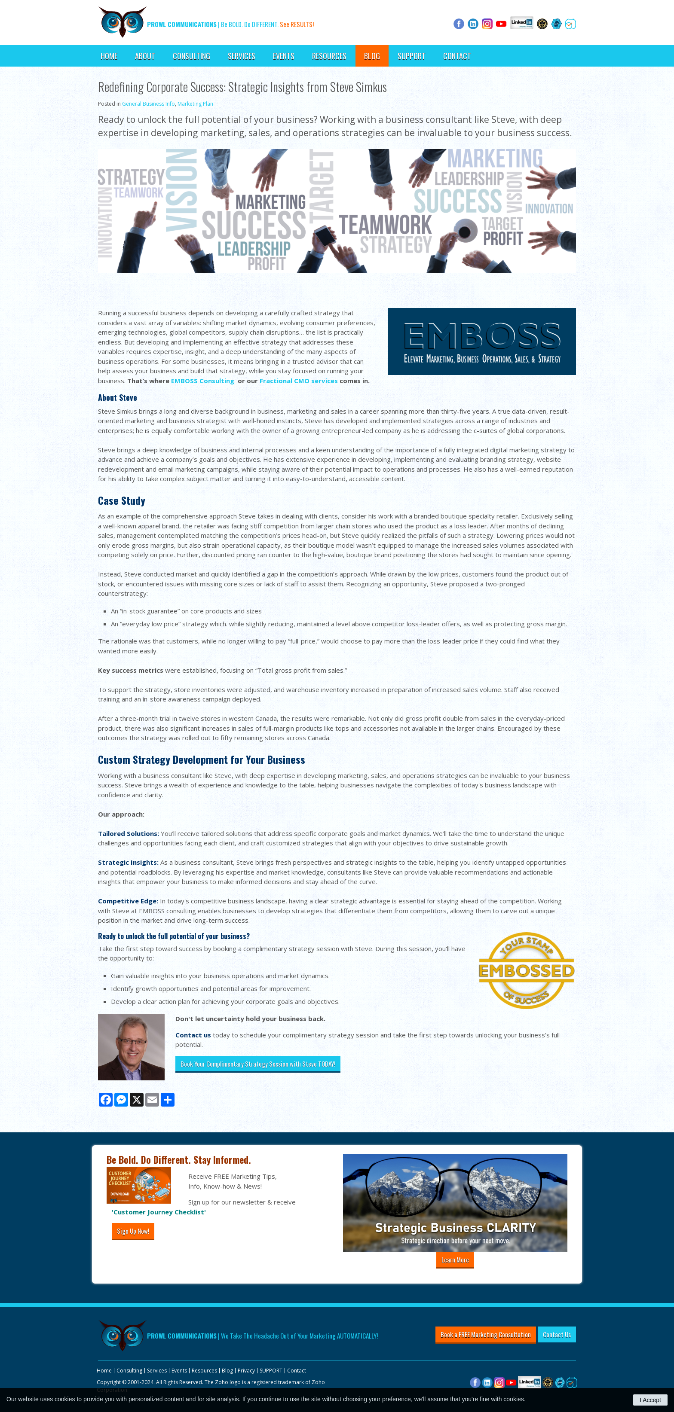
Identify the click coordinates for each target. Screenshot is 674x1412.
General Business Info (148, 103)
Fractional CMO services (299, 380)
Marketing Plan (195, 103)
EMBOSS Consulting (202, 380)
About (145, 55)
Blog (372, 55)
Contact (457, 55)
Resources (329, 55)
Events (283, 55)
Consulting (191, 55)
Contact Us (557, 1334)
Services (241, 55)
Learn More (455, 1259)
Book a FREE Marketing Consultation (486, 1334)
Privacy (246, 1370)
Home (109, 55)
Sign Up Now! (133, 1230)
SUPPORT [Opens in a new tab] (412, 55)
